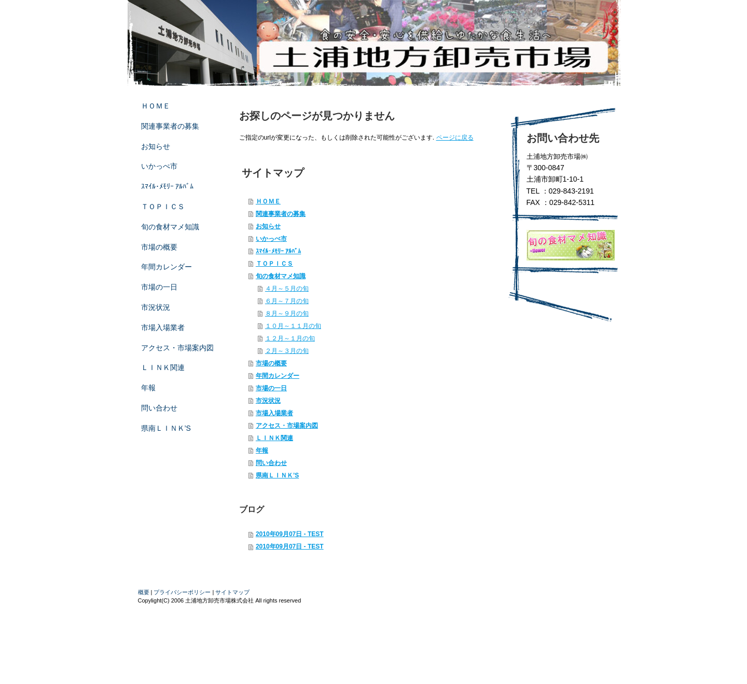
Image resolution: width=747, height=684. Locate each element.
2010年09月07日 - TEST (290, 534)
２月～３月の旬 (287, 350)
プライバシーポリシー (182, 592)
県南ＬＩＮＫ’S (277, 475)
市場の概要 (271, 363)
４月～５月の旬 (287, 288)
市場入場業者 (274, 413)
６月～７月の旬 (287, 301)
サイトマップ (232, 592)
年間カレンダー (277, 375)
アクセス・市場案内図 (287, 425)
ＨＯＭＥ (268, 201)
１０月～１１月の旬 (293, 326)
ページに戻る (455, 137)
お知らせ (268, 226)
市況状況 (268, 400)
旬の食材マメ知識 (281, 276)
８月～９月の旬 (287, 313)
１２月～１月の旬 (290, 338)
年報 (262, 450)
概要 (143, 592)
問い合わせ (271, 463)
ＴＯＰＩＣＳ (274, 263)
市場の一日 (271, 388)
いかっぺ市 (271, 238)
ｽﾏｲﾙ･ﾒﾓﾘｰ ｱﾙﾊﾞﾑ (278, 251)
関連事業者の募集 (281, 213)
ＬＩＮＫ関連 (274, 438)
